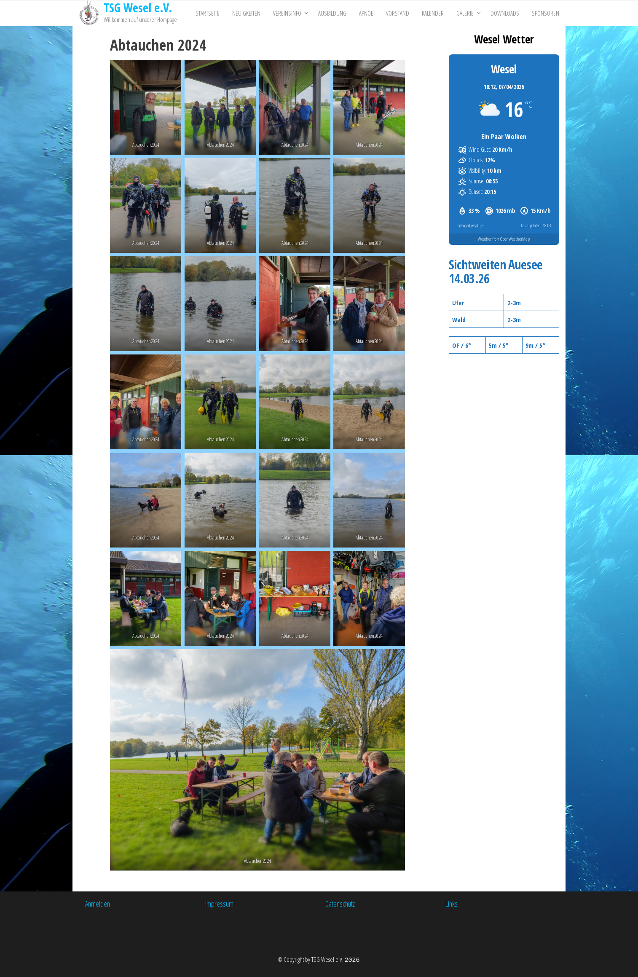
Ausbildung (332, 13)
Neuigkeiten (246, 13)
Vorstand (397, 13)
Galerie (465, 13)
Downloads (505, 13)
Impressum (219, 904)
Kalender (433, 13)
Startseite (208, 13)
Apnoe (366, 13)
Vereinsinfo (287, 13)
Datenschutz (340, 904)
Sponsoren (545, 13)
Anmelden (97, 904)
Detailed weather (470, 225)
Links (451, 904)
